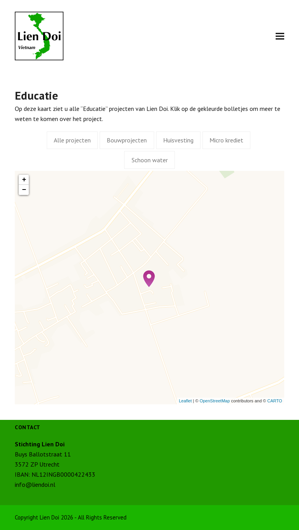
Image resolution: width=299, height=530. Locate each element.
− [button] (24, 190)
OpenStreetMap (215, 400)
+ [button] (24, 179)
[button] (280, 36)
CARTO (274, 400)
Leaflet (185, 400)
